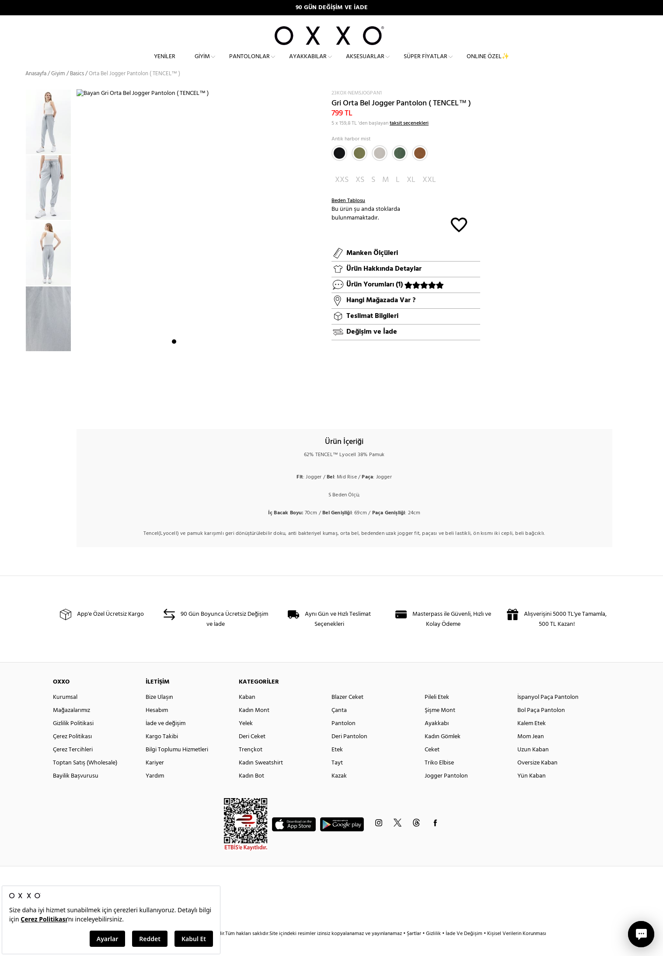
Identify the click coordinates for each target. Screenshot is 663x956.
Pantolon (344, 739)
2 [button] (182, 409)
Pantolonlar (249, 64)
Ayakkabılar (308, 64)
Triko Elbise (439, 779)
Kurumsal (65, 713)
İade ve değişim (165, 739)
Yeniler (164, 64)
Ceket (432, 766)
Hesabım (157, 726)
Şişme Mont (440, 726)
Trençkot (250, 766)
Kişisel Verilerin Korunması (516, 949)
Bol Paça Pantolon (541, 726)
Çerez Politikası (72, 752)
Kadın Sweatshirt (261, 779)
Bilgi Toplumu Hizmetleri (177, 766)
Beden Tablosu (348, 216)
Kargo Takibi (162, 752)
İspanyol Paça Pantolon (548, 713)
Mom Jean (530, 752)
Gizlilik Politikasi (73, 739)
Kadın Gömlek (443, 752)
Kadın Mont (254, 726)
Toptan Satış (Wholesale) (85, 779)
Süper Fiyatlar (425, 64)
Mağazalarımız (71, 726)
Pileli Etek (437, 713)
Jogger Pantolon (446, 792)
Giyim (202, 64)
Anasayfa (35, 89)
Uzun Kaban (533, 766)
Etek (337, 766)
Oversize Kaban (537, 779)
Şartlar (414, 949)
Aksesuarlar (365, 64)
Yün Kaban (531, 792)
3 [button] (190, 409)
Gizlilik (434, 949)
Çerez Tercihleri (73, 766)
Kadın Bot (251, 792)
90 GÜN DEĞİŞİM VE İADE (332, 8)
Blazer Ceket (347, 713)
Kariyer (155, 779)
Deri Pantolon (349, 752)
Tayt (337, 779)
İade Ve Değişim (464, 949)
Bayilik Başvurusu (75, 792)
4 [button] (197, 409)
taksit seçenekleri (409, 139)
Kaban (247, 713)
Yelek (246, 739)
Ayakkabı (437, 739)
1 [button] (174, 409)
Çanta (339, 726)
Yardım (155, 792)
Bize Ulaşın (159, 713)
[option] (51, 138)
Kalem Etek (531, 739)
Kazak (339, 792)
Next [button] (81, 263)
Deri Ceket (252, 752)
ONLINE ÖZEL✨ (488, 64)
